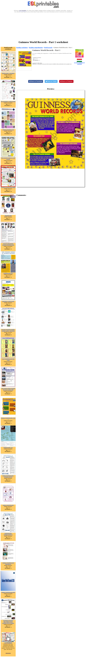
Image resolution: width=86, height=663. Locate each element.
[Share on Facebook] (35, 81)
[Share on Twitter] (51, 81)
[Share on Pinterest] (66, 81)
